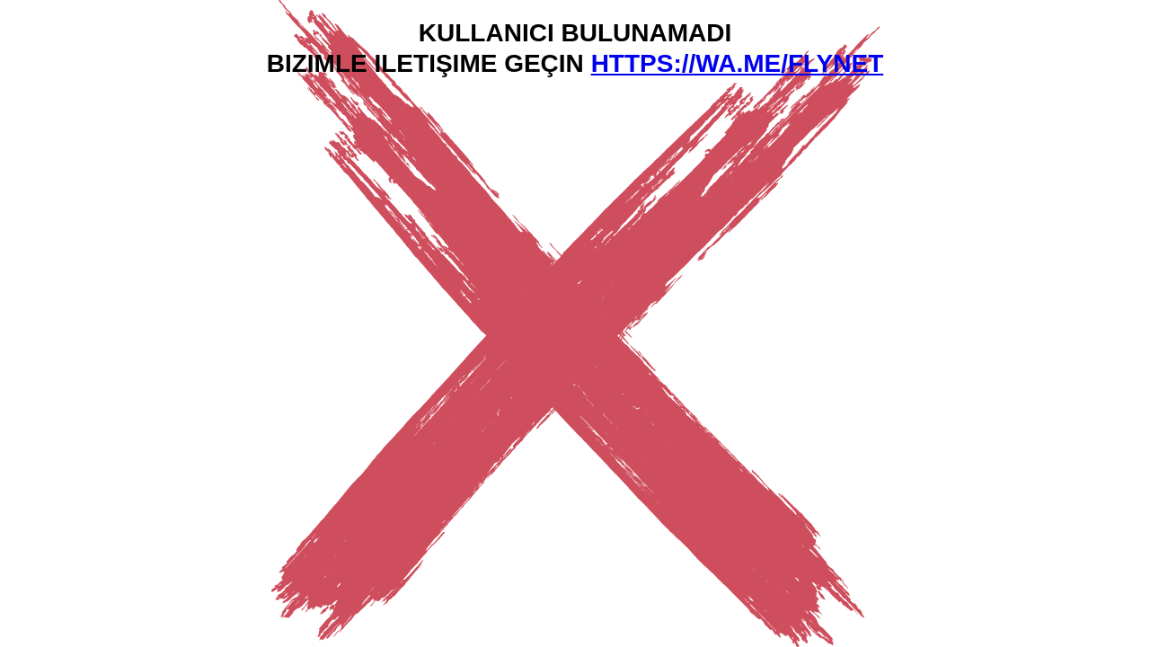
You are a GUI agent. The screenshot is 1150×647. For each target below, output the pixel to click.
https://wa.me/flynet (737, 63)
